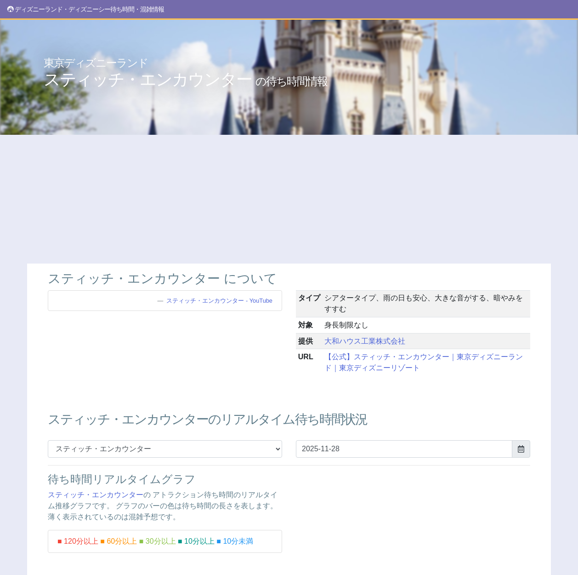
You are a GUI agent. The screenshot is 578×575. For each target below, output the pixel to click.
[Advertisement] (289, 199)
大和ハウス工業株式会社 (364, 341)
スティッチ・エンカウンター (185, 73)
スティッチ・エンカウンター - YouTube (219, 300)
